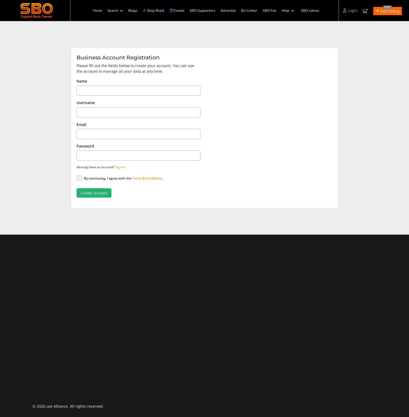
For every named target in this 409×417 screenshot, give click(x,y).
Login (350, 10)
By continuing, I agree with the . (123, 178)
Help (285, 10)
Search (112, 10)
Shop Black (154, 10)
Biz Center (249, 10)
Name (82, 81)
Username (86, 102)
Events (177, 10)
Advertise (228, 10)
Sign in (120, 167)
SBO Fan (269, 10)
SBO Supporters (202, 10)
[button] (387, 11)
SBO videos (310, 10)
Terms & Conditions (147, 178)
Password (85, 146)
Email (81, 124)
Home (97, 10)
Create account (94, 192)
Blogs (132, 10)
